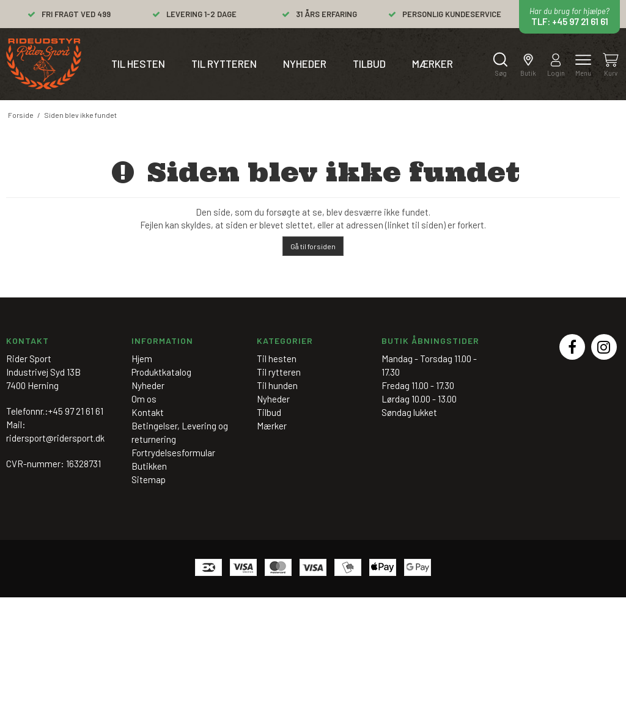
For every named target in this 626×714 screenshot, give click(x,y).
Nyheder (304, 63)
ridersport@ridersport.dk (55, 437)
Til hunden (277, 385)
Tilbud (369, 63)
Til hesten (138, 63)
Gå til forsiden (313, 246)
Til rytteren (224, 63)
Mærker (432, 63)
